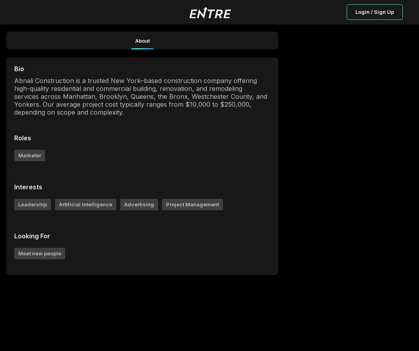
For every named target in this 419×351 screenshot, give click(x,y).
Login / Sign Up (374, 12)
